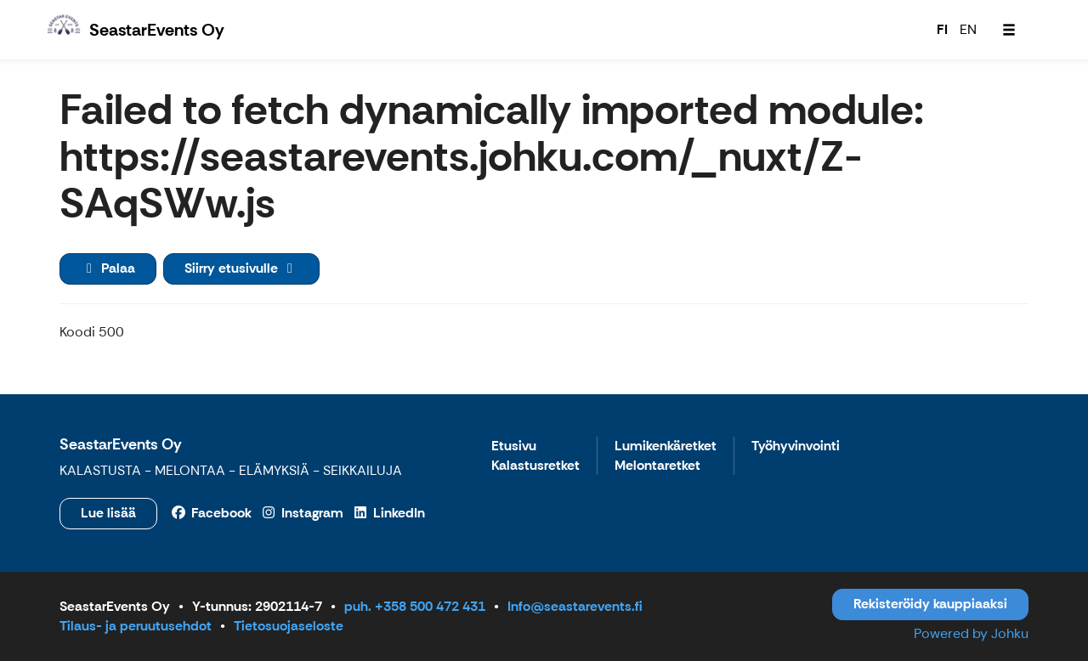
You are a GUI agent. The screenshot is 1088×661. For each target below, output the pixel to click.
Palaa (108, 268)
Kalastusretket (535, 466)
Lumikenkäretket (666, 446)
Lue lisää (108, 513)
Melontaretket (657, 466)
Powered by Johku (971, 633)
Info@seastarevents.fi (575, 606)
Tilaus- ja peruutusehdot (136, 626)
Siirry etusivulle (241, 268)
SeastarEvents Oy (121, 444)
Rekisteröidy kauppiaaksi (930, 604)
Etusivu (513, 446)
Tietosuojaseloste (288, 626)
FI (942, 29)
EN (968, 29)
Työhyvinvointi (795, 446)
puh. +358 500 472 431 (414, 606)
